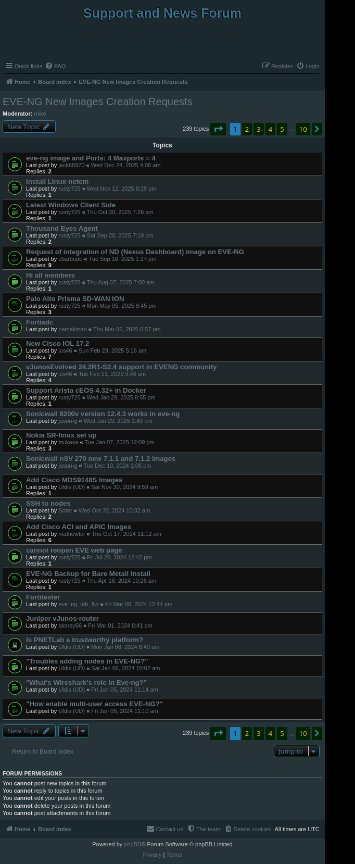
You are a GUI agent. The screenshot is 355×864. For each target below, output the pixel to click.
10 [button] (303, 129)
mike (40, 113)
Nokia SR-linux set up (61, 435)
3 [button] (258, 129)
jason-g (67, 421)
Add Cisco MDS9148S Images (74, 480)
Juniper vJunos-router (62, 618)
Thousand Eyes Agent (62, 228)
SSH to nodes (48, 503)
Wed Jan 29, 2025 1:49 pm (118, 421)
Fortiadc (39, 322)
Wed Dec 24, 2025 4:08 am (126, 165)
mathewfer (71, 534)
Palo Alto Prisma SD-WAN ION (75, 299)
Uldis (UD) (71, 487)
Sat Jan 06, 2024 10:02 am (125, 668)
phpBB (132, 844)
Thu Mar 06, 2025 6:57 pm (127, 329)
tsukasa (68, 442)
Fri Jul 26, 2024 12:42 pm (119, 557)
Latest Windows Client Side (71, 205)
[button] (218, 129)
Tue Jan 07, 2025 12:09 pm (120, 442)
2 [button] (247, 129)
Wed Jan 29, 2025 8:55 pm (121, 397)
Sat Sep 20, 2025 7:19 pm (120, 235)
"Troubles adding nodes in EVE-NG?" (87, 661)
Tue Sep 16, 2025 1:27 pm (122, 259)
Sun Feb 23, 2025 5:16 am (112, 350)
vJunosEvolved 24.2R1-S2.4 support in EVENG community (121, 367)
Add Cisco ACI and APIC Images (78, 527)
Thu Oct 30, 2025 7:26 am (120, 212)
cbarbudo (70, 259)
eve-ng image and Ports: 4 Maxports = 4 (91, 158)
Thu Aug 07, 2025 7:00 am (121, 282)
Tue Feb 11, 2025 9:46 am (112, 374)
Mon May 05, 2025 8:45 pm (122, 306)
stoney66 (70, 625)
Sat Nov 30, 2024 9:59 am (124, 487)
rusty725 (69, 188)
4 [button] (270, 129)
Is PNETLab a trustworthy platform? (84, 640)
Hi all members (50, 275)
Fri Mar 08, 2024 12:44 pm (139, 604)
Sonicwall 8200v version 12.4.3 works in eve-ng (103, 414)
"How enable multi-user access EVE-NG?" (94, 704)
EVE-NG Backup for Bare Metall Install (88, 574)
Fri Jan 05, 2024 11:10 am (124, 711)
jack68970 (71, 165)
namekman (72, 329)
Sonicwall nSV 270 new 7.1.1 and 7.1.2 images (100, 458)
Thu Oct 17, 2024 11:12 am (126, 534)
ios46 (65, 350)
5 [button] (282, 129)
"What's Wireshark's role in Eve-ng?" (86, 682)
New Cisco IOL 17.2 (57, 343)
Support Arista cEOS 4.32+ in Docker (86, 390)
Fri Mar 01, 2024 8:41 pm (120, 625)
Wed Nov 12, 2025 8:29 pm (122, 188)
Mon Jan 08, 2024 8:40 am (125, 647)
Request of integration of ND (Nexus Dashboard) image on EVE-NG (135, 252)
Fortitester (43, 597)
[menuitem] (55, 66)
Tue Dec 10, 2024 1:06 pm (117, 465)
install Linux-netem (57, 181)
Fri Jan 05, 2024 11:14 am (124, 689)
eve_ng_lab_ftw (78, 604)
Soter (65, 510)
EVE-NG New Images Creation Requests (98, 101)
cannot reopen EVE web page (74, 550)
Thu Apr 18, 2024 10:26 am (121, 581)
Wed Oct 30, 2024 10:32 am (114, 510)
